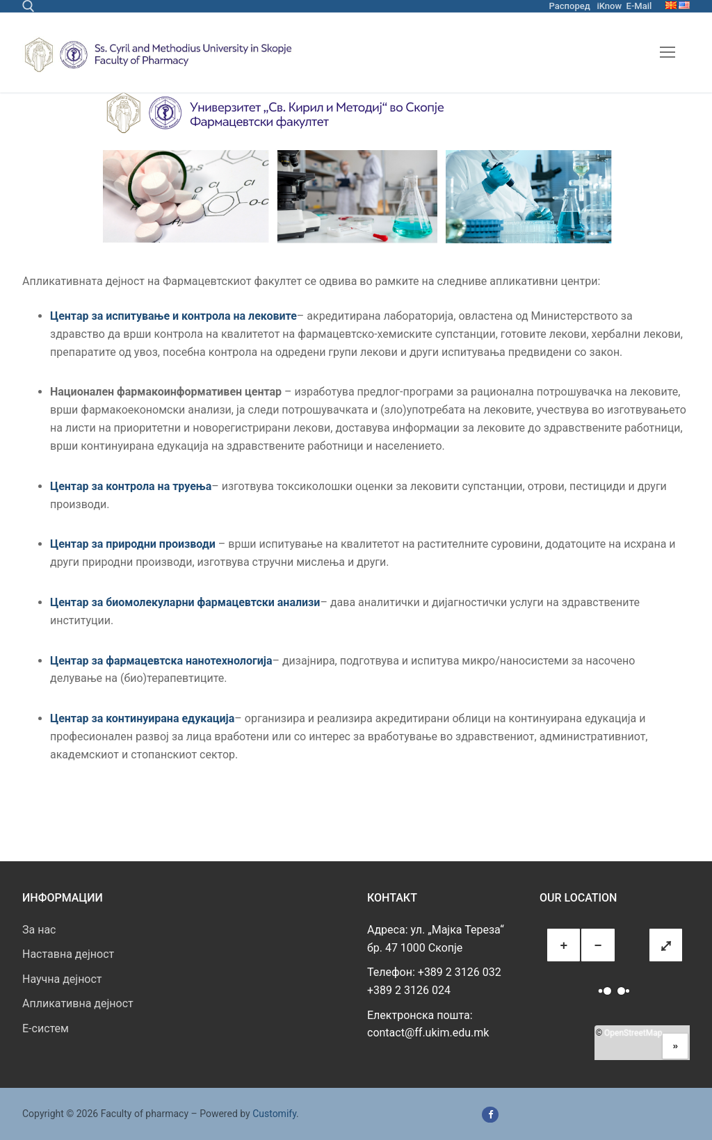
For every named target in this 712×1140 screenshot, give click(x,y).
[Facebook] (490, 1115)
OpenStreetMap (633, 1033)
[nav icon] (667, 52)
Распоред (569, 6)
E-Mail (639, 6)
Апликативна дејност (78, 1003)
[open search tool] (28, 6)
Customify (274, 1113)
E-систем (45, 1028)
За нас (39, 929)
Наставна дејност (68, 954)
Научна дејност (62, 979)
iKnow (609, 6)
